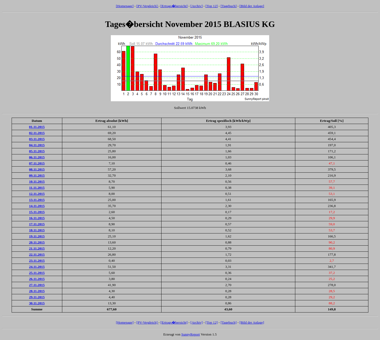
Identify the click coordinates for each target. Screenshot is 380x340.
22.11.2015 (37, 254)
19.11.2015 (37, 236)
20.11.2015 (37, 242)
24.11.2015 (37, 267)
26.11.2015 (37, 279)
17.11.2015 (37, 224)
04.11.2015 (37, 145)
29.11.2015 (37, 297)
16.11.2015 (37, 218)
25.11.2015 (37, 273)
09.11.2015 (37, 175)
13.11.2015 (37, 200)
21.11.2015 (37, 248)
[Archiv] (197, 6)
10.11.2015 (37, 181)
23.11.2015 (37, 261)
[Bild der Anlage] (251, 6)
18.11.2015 (37, 230)
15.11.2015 (37, 212)
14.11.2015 (37, 206)
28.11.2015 (37, 291)
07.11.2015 (37, 163)
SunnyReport (190, 334)
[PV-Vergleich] (147, 6)
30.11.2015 (37, 303)
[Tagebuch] (229, 6)
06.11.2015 (37, 157)
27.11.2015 (37, 285)
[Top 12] (212, 6)
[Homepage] (125, 6)
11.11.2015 (37, 188)
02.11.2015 (37, 133)
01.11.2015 (37, 127)
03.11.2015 (37, 139)
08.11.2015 (37, 169)
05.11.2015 (37, 151)
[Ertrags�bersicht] (174, 6)
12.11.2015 (37, 194)
